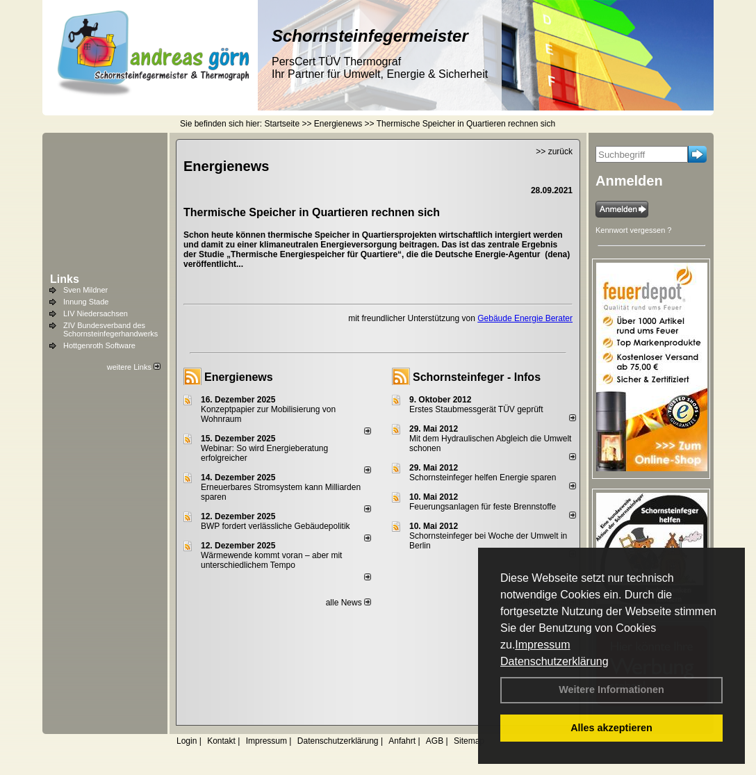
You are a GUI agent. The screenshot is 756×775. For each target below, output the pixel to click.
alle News (348, 602)
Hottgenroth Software (99, 345)
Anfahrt (402, 741)
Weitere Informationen (611, 689)
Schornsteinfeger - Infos (477, 377)
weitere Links (134, 367)
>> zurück (554, 151)
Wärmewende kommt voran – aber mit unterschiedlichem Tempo (271, 560)
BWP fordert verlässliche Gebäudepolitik (275, 526)
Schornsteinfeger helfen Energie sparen (482, 477)
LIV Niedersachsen (95, 313)
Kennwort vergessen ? (633, 230)
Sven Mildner (85, 290)
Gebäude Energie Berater (525, 318)
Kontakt (221, 741)
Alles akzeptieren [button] (611, 727)
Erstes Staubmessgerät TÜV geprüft (476, 409)
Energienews (238, 377)
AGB (434, 741)
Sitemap (469, 741)
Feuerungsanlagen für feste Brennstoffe (482, 507)
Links (64, 279)
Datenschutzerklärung (554, 661)
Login (186, 741)
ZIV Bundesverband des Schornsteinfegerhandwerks (110, 329)
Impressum (542, 645)
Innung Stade (85, 301)
